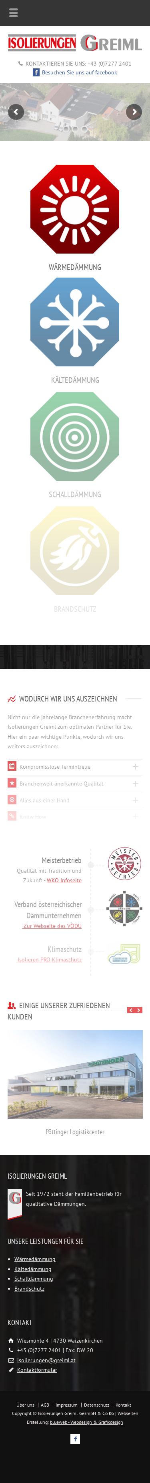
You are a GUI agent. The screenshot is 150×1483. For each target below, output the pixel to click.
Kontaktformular (37, 1369)
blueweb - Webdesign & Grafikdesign (86, 1422)
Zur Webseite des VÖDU (52, 921)
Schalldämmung (33, 1278)
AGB (45, 1405)
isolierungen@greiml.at (46, 1360)
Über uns (25, 1405)
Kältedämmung (33, 1269)
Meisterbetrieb (62, 856)
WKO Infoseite (64, 877)
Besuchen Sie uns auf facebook (75, 72)
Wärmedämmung (35, 1259)
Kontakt (123, 1405)
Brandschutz (29, 1288)
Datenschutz (96, 1405)
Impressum (67, 1405)
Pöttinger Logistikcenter (75, 1131)
